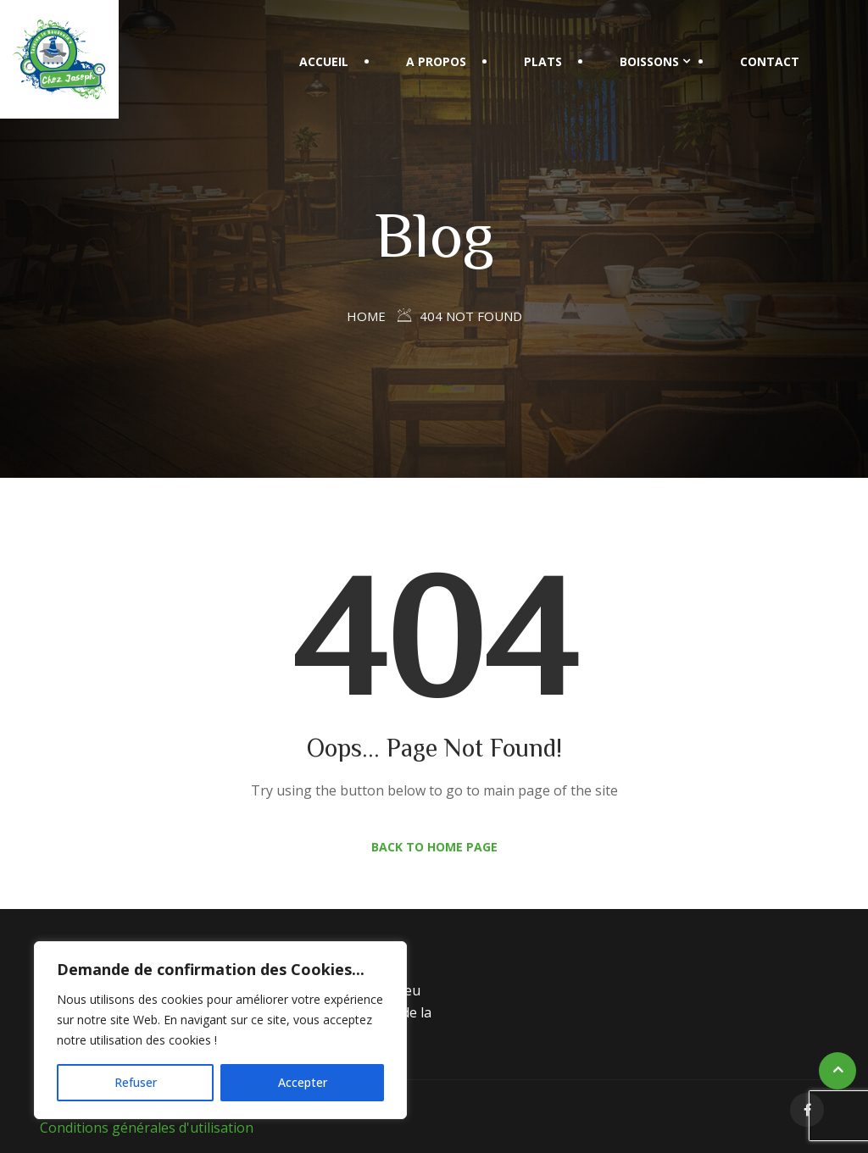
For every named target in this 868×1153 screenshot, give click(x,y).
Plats (543, 61)
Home (366, 316)
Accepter (302, 1082)
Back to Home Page (434, 847)
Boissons (649, 61)
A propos (436, 61)
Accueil (323, 61)
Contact (769, 61)
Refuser (135, 1082)
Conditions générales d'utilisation (146, 1127)
